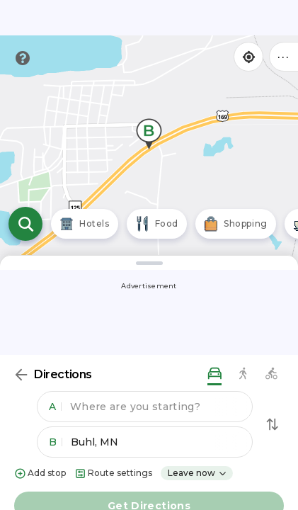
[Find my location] (248, 56)
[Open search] (25, 224)
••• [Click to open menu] (283, 56)
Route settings (113, 474)
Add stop (40, 474)
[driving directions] (214, 374)
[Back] (21, 375)
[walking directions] (243, 374)
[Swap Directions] (272, 424)
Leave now (197, 473)
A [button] (55, 406)
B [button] (55, 442)
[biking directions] (271, 374)
